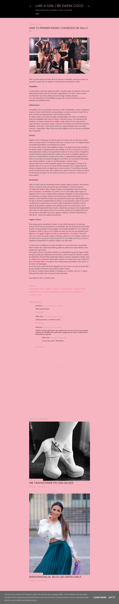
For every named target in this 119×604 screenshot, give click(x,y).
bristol (42, 289)
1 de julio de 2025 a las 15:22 (58, 338)
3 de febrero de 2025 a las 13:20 (52, 327)
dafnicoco (40, 291)
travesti (39, 294)
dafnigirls (46, 291)
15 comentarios (41, 580)
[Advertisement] (59, 398)
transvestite (32, 294)
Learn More (99, 597)
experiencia (63, 291)
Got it (112, 597)
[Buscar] (88, 6)
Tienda (76, 14)
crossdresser (47, 289)
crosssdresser (33, 291)
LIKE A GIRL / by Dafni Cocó (59, 6)
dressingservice (54, 291)
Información (66, 14)
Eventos (46, 14)
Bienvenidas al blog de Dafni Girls (55, 576)
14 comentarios (41, 486)
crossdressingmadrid (79, 289)
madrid (74, 291)
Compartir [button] (32, 286)
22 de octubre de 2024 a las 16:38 (53, 306)
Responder (39, 312)
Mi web (38, 14)
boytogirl (36, 289)
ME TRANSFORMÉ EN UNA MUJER (51, 482)
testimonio (80, 291)
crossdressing (56, 289)
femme (69, 291)
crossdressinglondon (67, 289)
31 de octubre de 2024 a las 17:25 (53, 316)
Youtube (55, 14)
